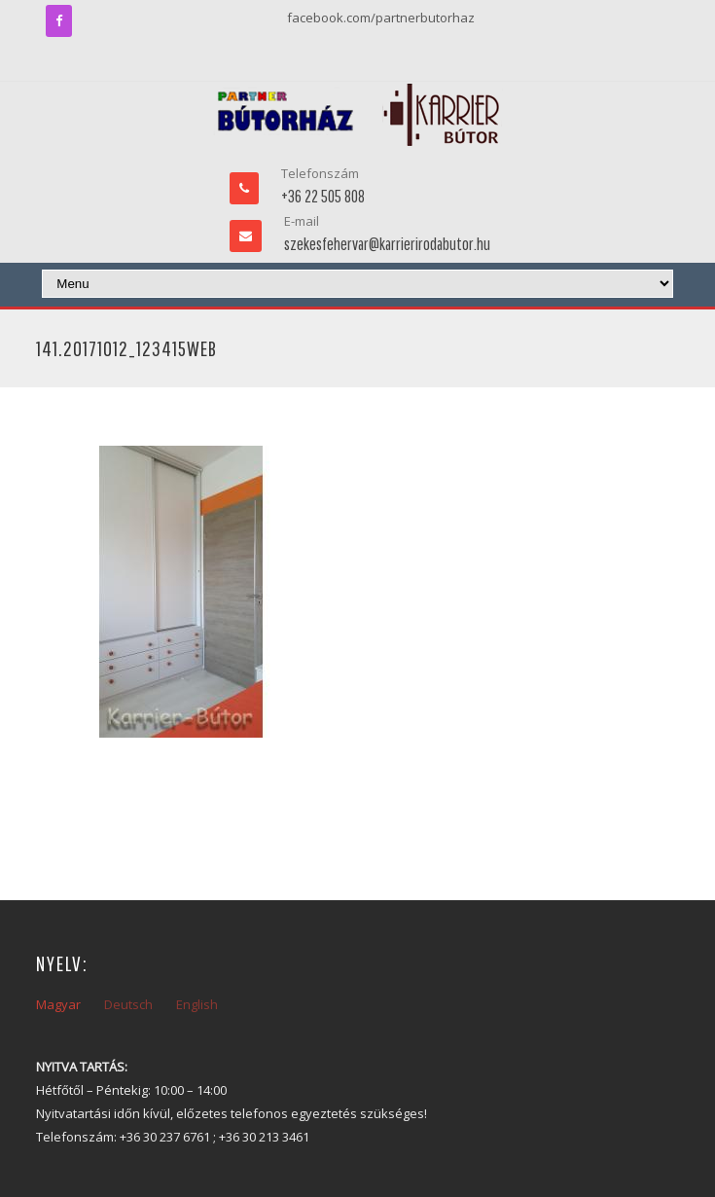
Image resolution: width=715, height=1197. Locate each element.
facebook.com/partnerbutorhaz (381, 17)
